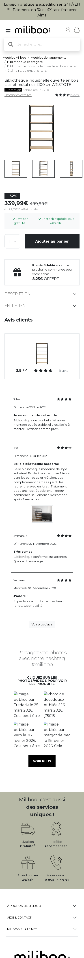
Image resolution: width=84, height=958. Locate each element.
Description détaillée (18, 95)
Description (17, 294)
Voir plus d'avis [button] (42, 624)
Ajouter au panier (52, 241)
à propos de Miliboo (24, 905)
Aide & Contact (19, 917)
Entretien (15, 305)
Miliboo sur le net (22, 929)
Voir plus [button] (42, 761)
